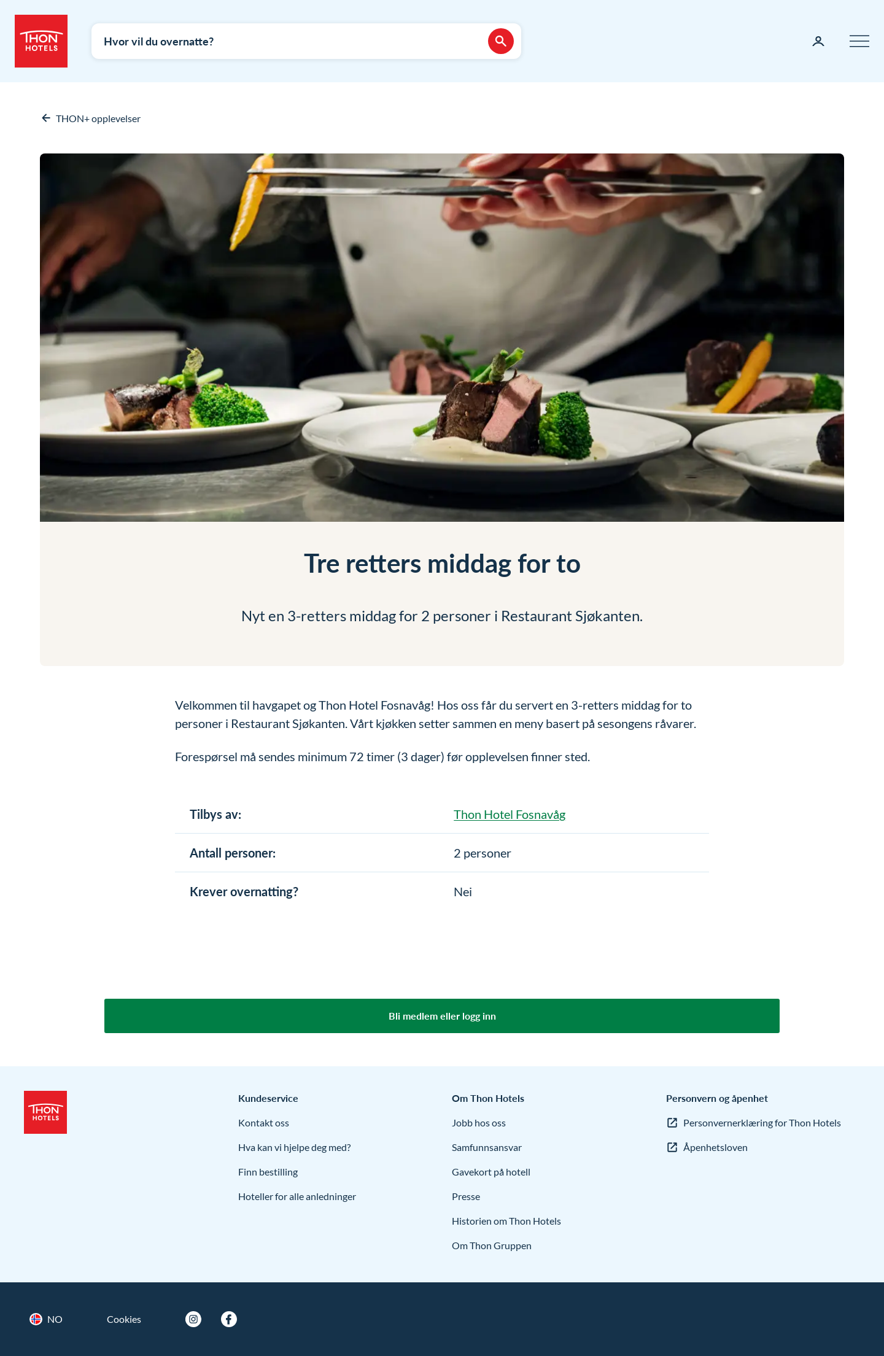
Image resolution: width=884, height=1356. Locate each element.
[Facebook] (229, 1319)
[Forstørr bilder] (442, 337)
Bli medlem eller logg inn (442, 1015)
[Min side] (818, 41)
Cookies (124, 1319)
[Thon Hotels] (41, 41)
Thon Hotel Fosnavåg (509, 814)
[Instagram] (193, 1319)
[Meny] (859, 41)
